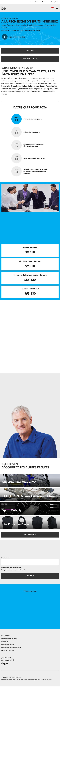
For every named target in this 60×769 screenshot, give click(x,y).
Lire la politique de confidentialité (11, 650)
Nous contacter (34, 2)
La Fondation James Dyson (9, 721)
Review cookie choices (7, 733)
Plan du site (4, 724)
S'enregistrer (54, 2)
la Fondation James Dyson (33, 86)
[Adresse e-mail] (30, 645)
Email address (5, 640)
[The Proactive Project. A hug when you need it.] (30, 595)
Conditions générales (7, 727)
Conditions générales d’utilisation (11, 730)
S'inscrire (44, 2)
